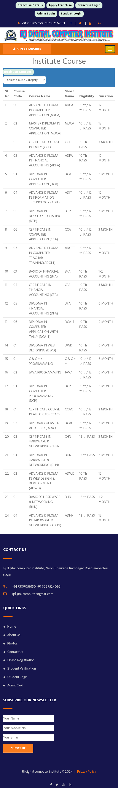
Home (9, 626)
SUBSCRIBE (18, 748)
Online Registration (19, 660)
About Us (12, 635)
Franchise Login (89, 5)
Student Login (71, 13)
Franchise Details (30, 5)
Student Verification (19, 668)
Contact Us (13, 652)
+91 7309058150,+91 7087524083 (41, 23)
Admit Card (13, 685)
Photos (10, 643)
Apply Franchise (60, 5)
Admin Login (46, 13)
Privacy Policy (86, 772)
